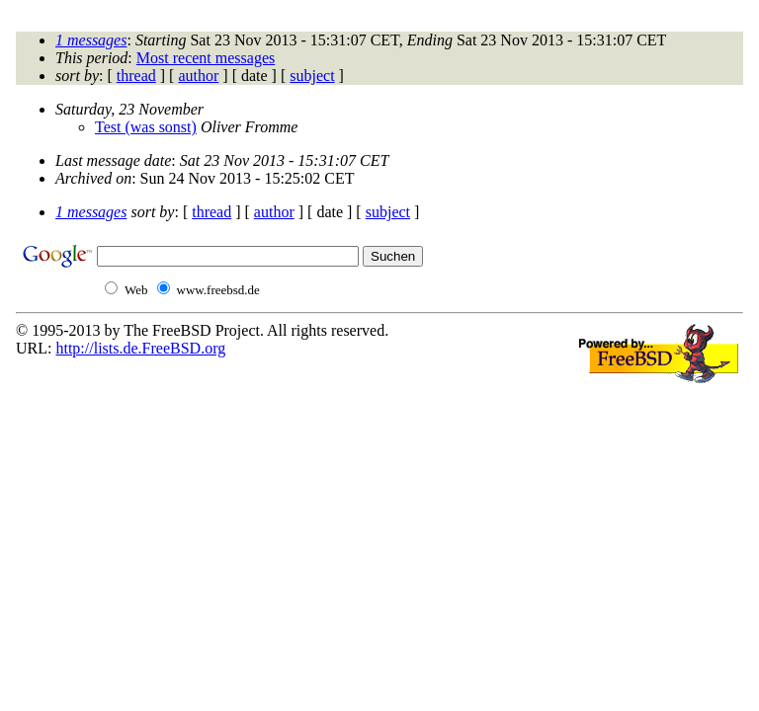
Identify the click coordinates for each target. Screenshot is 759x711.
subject (312, 75)
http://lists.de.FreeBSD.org (140, 348)
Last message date (113, 160)
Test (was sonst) (146, 126)
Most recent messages (205, 57)
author (198, 75)
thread (136, 75)
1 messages (90, 40)
